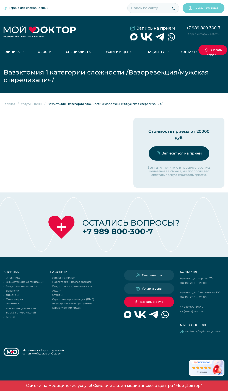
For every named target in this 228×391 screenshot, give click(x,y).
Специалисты (79, 52)
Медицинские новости (21, 286)
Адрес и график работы (203, 34)
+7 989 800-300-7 (203, 27)
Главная (9, 104)
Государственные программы (72, 303)
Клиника (12, 52)
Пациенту (156, 52)
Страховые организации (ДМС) (73, 299)
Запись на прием (156, 28)
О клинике (13, 277)
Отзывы (57, 295)
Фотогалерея (14, 299)
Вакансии (12, 290)
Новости (43, 52)
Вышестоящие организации (25, 282)
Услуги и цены (119, 52)
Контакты (189, 52)
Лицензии (13, 295)
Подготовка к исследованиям (72, 282)
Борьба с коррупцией (21, 312)
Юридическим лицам (66, 307)
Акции (10, 317)
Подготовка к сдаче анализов (72, 286)
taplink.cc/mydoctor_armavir (203, 331)
